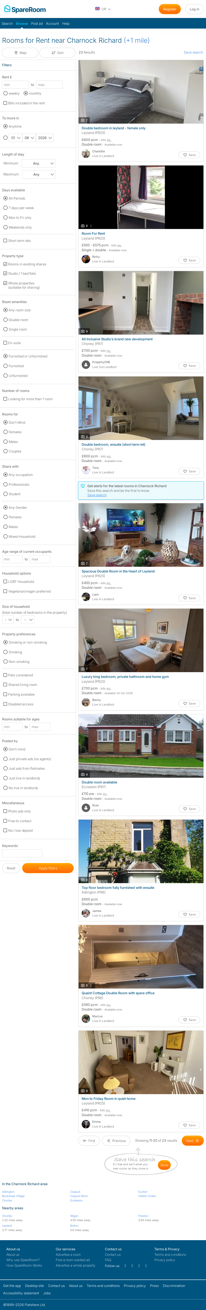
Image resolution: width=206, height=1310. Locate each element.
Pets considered (20, 675)
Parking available (21, 694)
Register (169, 9)
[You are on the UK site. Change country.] (103, 9)
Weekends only (20, 227)
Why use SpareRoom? (23, 1260)
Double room (18, 320)
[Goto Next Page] (193, 1141)
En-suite (14, 343)
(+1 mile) (137, 40)
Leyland (7, 1225)
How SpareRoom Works (24, 1265)
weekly (14, 93)
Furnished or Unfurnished (28, 356)
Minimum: (11, 163)
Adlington (8, 1191)
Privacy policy (164, 1260)
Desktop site (34, 1286)
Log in (194, 9)
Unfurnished (18, 376)
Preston (143, 1216)
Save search (193, 52)
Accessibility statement (21, 1293)
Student (14, 494)
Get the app (12, 1286)
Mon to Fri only (20, 217)
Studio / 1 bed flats (22, 273)
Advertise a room (68, 1254)
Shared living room (22, 685)
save (164, 1165)
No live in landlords (23, 788)
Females (15, 432)
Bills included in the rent (26, 103)
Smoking (15, 652)
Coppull (75, 1191)
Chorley (7, 1200)
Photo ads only (19, 811)
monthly (35, 93)
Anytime (15, 126)
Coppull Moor (79, 1196)
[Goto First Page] (89, 1141)
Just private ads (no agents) (30, 759)
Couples (15, 451)
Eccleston (76, 1200)
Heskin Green (147, 1196)
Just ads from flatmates (27, 768)
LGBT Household (21, 581)
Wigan (74, 1216)
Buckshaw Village (13, 1196)
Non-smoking (19, 661)
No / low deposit (20, 830)
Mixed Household (22, 536)
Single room (18, 329)
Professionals (19, 484)
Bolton (74, 1225)
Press (154, 1286)
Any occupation (21, 475)
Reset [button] (11, 868)
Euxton (143, 1191)
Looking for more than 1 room (30, 399)
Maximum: (11, 174)
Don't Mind (17, 422)
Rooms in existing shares (27, 264)
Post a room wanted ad (73, 1260)
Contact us (113, 1254)
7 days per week (21, 208)
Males (13, 442)
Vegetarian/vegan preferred (29, 591)
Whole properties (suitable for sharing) (24, 285)
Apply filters (48, 868)
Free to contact (19, 821)
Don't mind (17, 749)
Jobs (47, 1293)
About (12, 1254)
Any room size (20, 310)
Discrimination (174, 1286)
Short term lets (19, 241)
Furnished (16, 366)
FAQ (108, 1260)
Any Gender (18, 507)
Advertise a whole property (75, 1265)
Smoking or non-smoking (28, 642)
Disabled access (20, 704)
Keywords (10, 846)
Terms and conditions (170, 1254)
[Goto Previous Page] (116, 1141)
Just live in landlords (24, 778)
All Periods (17, 198)
